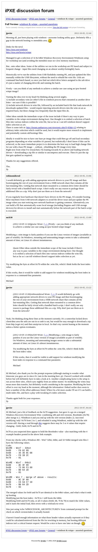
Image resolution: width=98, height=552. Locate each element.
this (40, 423)
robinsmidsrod (13, 175)
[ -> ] (46, 224)
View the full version (60, 27)
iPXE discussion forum (29, 10)
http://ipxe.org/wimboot (17, 49)
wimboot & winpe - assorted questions (38, 24)
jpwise (9, 33)
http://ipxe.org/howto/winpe (18, 52)
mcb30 (9, 217)
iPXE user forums (37, 18)
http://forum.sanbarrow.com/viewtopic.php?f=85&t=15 (51, 127)
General (51, 18)
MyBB (43, 550)
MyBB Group (61, 550)
